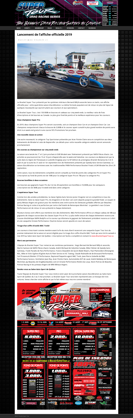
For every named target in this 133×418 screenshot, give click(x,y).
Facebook (92, 28)
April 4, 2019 (23, 40)
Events (27, 28)
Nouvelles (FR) (40, 40)
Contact (81, 28)
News (19, 28)
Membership (39, 28)
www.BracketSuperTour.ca (102, 236)
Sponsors (70, 28)
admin (31, 40)
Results (59, 28)
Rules (50, 28)
